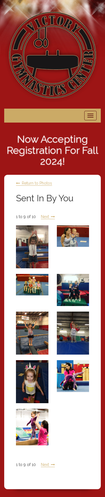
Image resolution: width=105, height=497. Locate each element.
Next (45, 216)
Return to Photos (37, 183)
